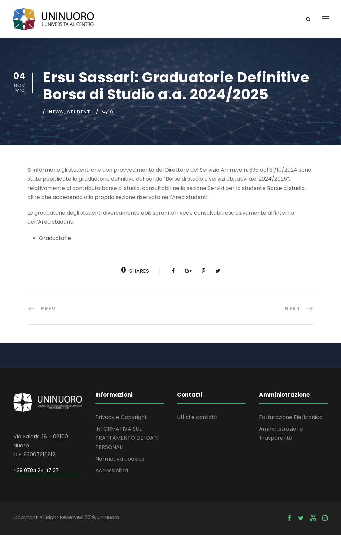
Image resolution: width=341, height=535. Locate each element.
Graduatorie (55, 238)
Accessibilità (111, 470)
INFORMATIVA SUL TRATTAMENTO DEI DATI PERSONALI (126, 438)
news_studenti (70, 112)
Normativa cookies (119, 459)
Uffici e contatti (197, 417)
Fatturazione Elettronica (291, 417)
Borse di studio (286, 188)
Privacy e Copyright (121, 417)
